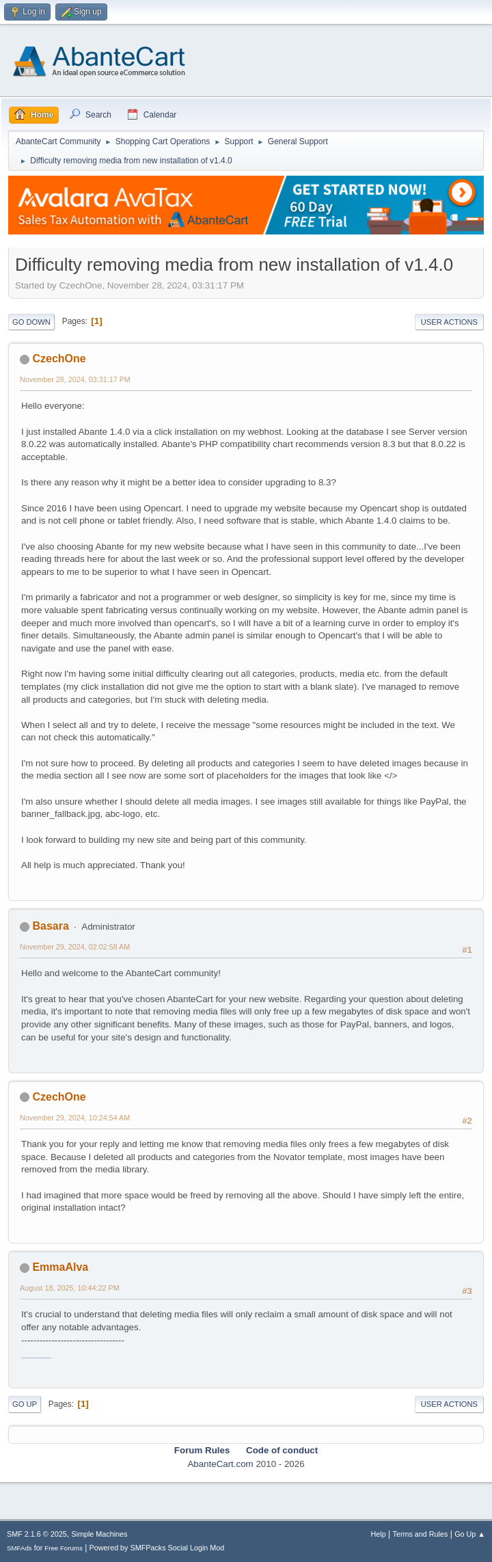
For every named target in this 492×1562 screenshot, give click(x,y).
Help (378, 1534)
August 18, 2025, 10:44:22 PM (70, 1288)
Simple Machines (99, 1534)
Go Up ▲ (469, 1534)
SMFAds (19, 1548)
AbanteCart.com (220, 1464)
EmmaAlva (60, 1267)
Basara (50, 926)
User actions (449, 322)
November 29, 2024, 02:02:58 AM (75, 947)
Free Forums (63, 1548)
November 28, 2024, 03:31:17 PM (75, 379)
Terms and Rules (420, 1534)
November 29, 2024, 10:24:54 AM (75, 1118)
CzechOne (58, 358)
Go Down (31, 322)
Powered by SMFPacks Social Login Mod (157, 1548)
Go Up (24, 1404)
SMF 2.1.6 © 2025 (37, 1534)
